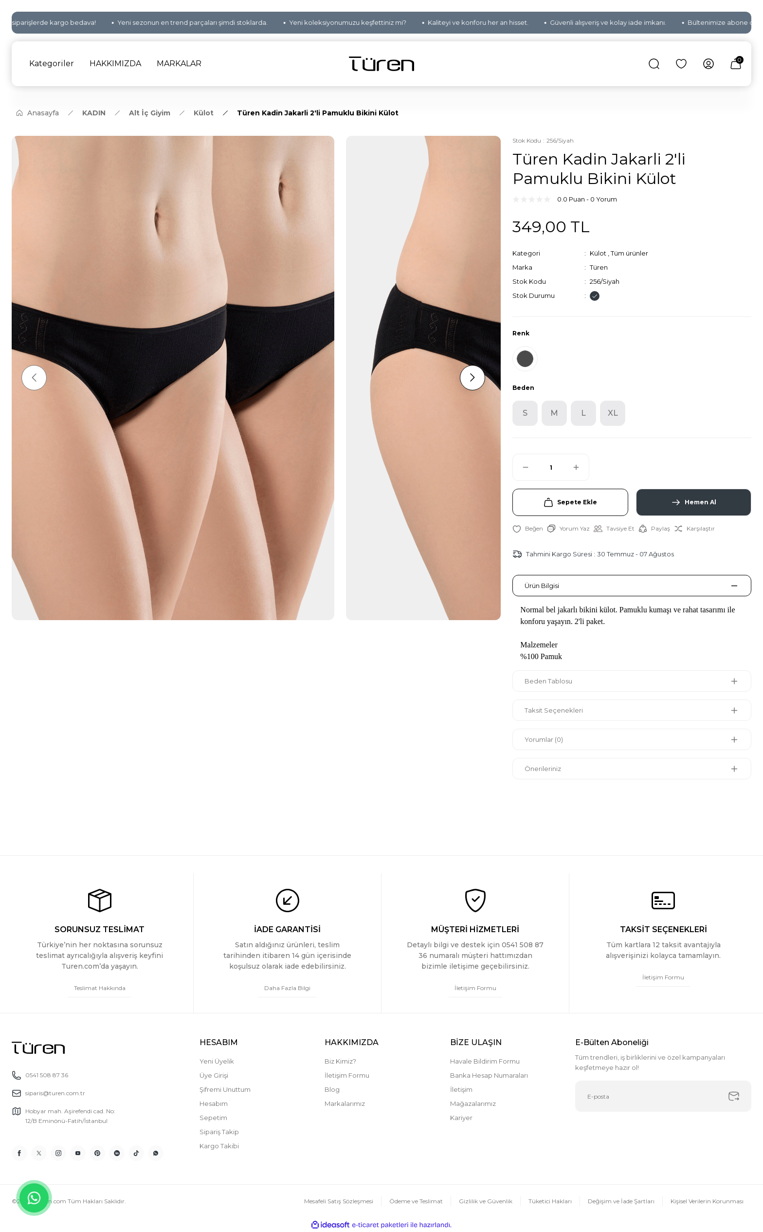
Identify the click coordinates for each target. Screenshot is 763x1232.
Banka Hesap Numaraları (489, 1075)
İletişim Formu (347, 1075)
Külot (598, 253)
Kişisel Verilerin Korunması (707, 1201)
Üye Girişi (214, 1075)
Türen (599, 267)
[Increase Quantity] (580, 467)
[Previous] (34, 377)
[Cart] (736, 64)
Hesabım (214, 1103)
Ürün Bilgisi (542, 585)
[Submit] (734, 1096)
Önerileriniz (543, 768)
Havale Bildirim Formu (485, 1061)
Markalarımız (345, 1103)
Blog (332, 1089)
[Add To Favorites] (527, 528)
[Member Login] (708, 64)
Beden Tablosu (548, 681)
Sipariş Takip (219, 1132)
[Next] (472, 377)
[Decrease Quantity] (521, 467)
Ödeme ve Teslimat (416, 1201)
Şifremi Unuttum (225, 1089)
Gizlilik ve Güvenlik (485, 1201)
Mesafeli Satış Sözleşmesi (338, 1201)
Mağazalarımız (473, 1103)
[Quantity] (550, 467)
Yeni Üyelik (217, 1061)
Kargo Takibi (219, 1146)
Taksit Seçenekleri (554, 710)
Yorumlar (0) (544, 739)
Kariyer (461, 1118)
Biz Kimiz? (340, 1061)
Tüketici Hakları (550, 1201)
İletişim (461, 1089)
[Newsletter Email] (663, 1096)
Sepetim (213, 1118)
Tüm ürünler (629, 253)
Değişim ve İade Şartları (621, 1201)
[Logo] (381, 64)
